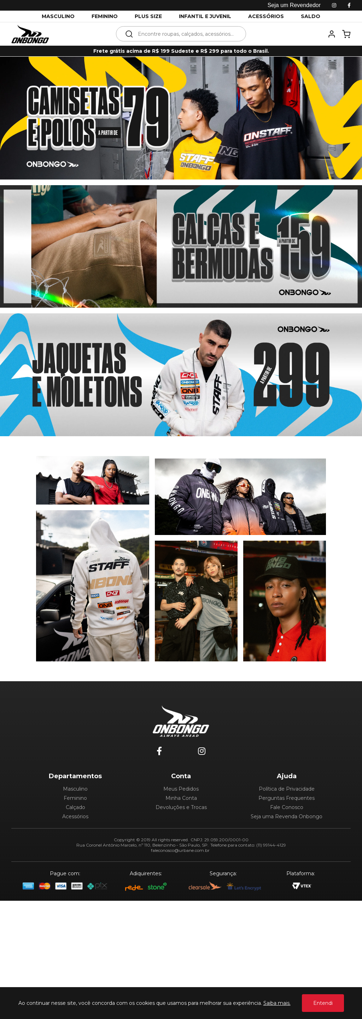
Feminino (75, 798)
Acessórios (75, 816)
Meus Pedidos (181, 789)
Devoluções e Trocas (181, 807)
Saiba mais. (277, 1003)
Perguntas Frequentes (286, 798)
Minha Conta (181, 798)
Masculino (75, 789)
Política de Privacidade (287, 789)
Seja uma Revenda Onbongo (286, 816)
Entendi (323, 1003)
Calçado (75, 807)
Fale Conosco (286, 807)
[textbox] (186, 33)
